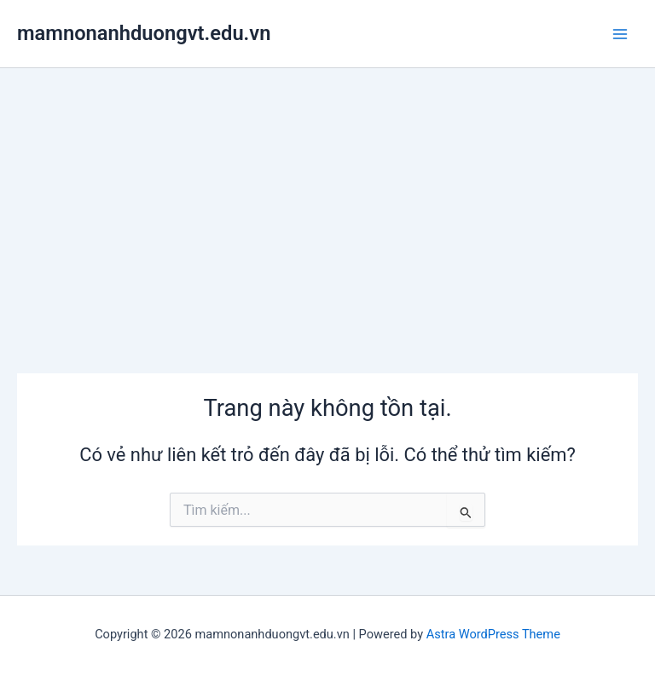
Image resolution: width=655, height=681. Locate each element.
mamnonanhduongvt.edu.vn (143, 33)
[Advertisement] (327, 196)
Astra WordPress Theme (493, 634)
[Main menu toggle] (620, 34)
